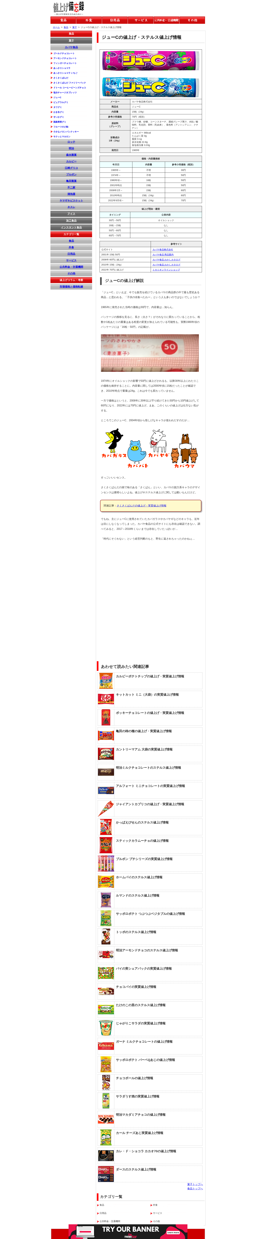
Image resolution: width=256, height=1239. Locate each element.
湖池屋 (71, 194)
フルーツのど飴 (60, 127)
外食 (71, 247)
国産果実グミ (59, 122)
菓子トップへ (195, 1184)
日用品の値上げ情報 (115, 20)
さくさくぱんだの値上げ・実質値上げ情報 (141, 505)
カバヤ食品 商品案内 (163, 254)
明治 (71, 148)
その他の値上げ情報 (192, 20)
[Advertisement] (177, 566)
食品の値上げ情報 (63, 20)
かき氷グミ (58, 112)
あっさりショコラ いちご (65, 73)
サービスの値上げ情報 (140, 20)
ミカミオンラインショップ (166, 269)
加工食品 (71, 220)
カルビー (71, 161)
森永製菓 (71, 154)
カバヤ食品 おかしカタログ (166, 259)
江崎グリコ (71, 167)
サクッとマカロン (61, 136)
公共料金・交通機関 (71, 266)
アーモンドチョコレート (65, 58)
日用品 (71, 253)
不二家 (71, 187)
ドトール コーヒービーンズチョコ (69, 87)
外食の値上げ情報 (89, 20)
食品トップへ (195, 1188)
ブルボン (71, 174)
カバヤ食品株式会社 (162, 249)
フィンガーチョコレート (65, 63)
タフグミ (57, 107)
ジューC (57, 97)
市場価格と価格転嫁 (71, 286)
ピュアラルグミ (60, 102)
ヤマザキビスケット (71, 200)
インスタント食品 (71, 227)
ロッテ (71, 141)
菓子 (71, 40)
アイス (71, 213)
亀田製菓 (71, 181)
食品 (71, 33)
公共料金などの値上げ (166, 20)
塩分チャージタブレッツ (65, 92)
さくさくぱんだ (60, 78)
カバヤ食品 (71, 47)
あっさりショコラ (61, 68)
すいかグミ (58, 117)
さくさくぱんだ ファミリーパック (69, 83)
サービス (71, 260)
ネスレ (71, 207)
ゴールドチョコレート (64, 53)
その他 (71, 273)
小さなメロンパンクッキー (66, 131)
